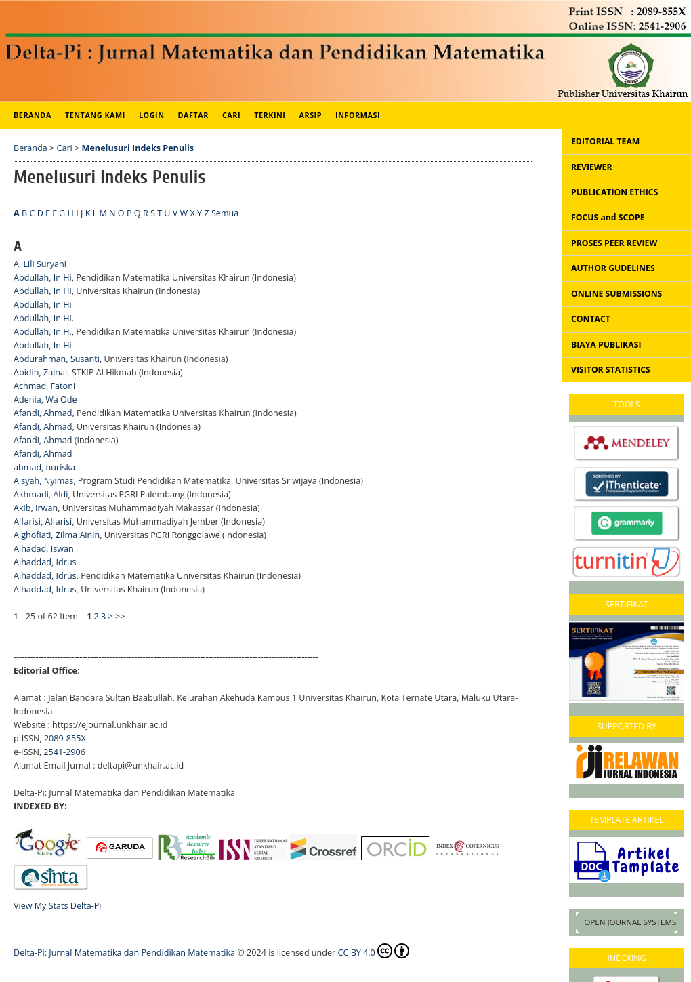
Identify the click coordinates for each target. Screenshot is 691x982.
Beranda (32, 115)
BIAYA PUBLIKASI (606, 344)
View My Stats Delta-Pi (58, 906)
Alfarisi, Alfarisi (43, 521)
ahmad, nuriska (44, 467)
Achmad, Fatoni (44, 386)
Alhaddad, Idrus (45, 562)
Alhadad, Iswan (44, 548)
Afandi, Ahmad (43, 413)
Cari (231, 115)
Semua (224, 213)
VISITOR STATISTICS (610, 369)
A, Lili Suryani (40, 264)
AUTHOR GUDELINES (613, 268)
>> (120, 616)
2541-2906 (64, 752)
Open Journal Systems (630, 922)
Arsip (310, 115)
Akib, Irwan (36, 508)
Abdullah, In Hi (43, 277)
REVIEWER (591, 167)
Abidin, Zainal (40, 372)
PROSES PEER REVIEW (614, 243)
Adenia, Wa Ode (45, 399)
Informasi (357, 115)
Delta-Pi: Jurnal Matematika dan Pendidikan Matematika (124, 952)
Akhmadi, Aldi (41, 494)
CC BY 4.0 (373, 950)
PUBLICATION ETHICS (614, 192)
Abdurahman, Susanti (57, 359)
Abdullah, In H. (43, 331)
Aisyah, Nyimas (43, 481)
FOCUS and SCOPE (608, 217)
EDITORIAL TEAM (605, 141)
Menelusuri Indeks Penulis (138, 148)
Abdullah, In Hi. (44, 318)
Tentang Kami (95, 115)
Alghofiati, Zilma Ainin (57, 535)
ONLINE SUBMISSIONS (616, 294)
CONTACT (590, 319)
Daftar (193, 115)
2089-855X (65, 738)
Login (152, 115)
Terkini (269, 115)
